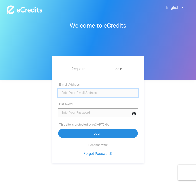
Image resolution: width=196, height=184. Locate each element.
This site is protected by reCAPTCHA (84, 124)
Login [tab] (118, 69)
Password (66, 104)
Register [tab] (77, 69)
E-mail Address (69, 84)
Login (98, 133)
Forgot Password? (98, 154)
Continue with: (98, 145)
